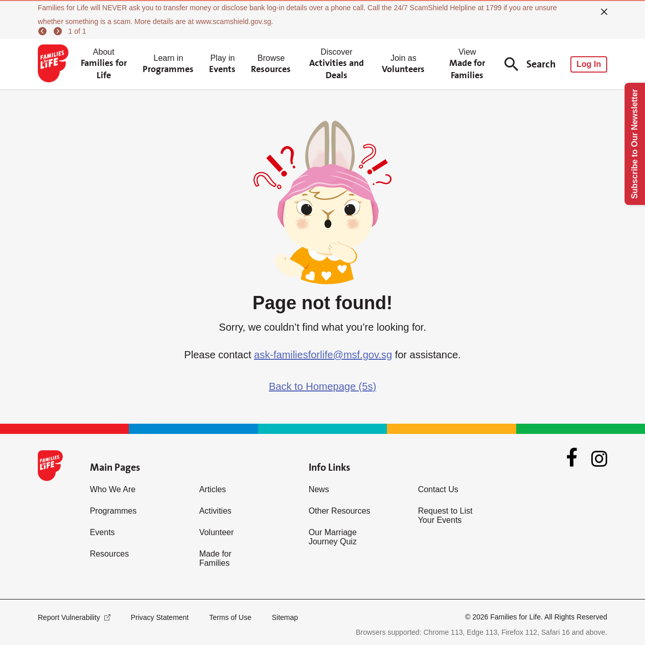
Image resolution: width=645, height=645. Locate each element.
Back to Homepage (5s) (322, 386)
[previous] (44, 31)
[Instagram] (599, 459)
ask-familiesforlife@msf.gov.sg (323, 354)
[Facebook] (572, 458)
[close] (604, 12)
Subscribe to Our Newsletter (634, 144)
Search (530, 64)
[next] (59, 31)
